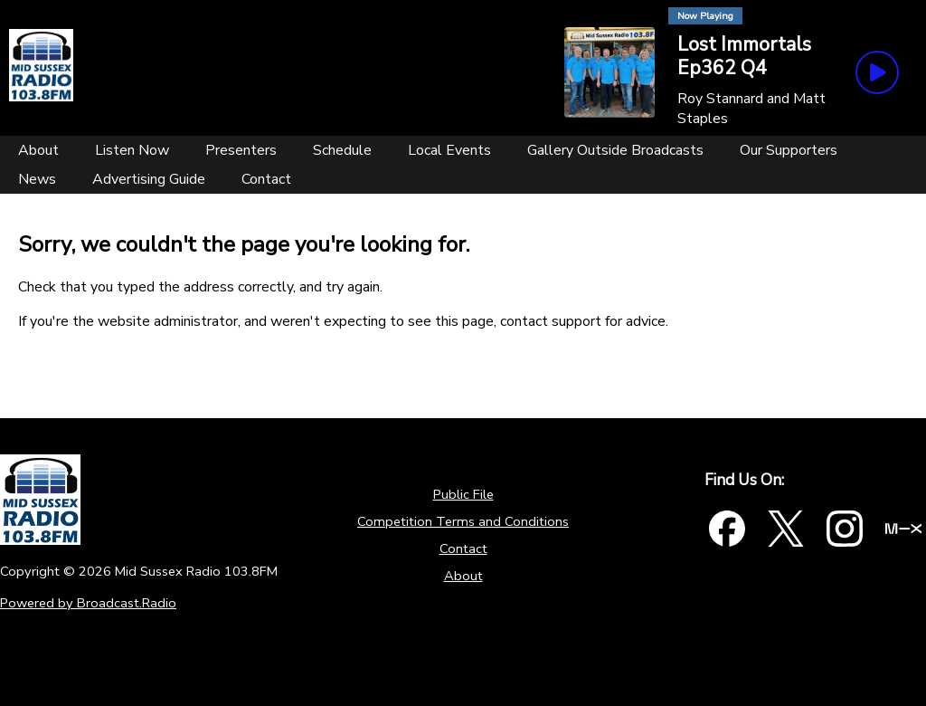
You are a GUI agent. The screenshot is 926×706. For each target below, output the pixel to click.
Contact (463, 548)
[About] (38, 150)
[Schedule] (342, 150)
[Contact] (266, 179)
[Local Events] (449, 150)
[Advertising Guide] (148, 179)
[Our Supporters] (788, 150)
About (463, 576)
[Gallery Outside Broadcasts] (615, 150)
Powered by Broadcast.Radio (88, 603)
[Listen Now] (132, 150)
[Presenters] (241, 150)
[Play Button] (877, 72)
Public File (463, 494)
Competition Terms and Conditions (463, 521)
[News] (37, 179)
